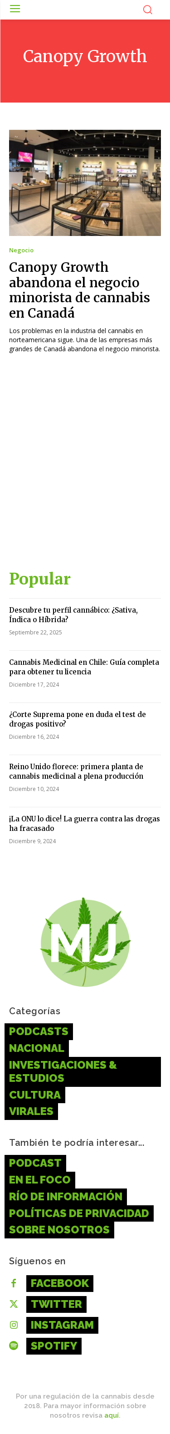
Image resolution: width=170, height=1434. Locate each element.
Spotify (54, 1345)
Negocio (21, 250)
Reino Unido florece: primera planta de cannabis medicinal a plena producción (76, 771)
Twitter (56, 1304)
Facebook (60, 1283)
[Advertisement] (85, 465)
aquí (111, 1415)
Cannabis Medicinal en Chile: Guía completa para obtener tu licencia (84, 667)
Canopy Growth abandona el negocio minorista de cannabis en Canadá (79, 290)
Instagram (62, 1324)
